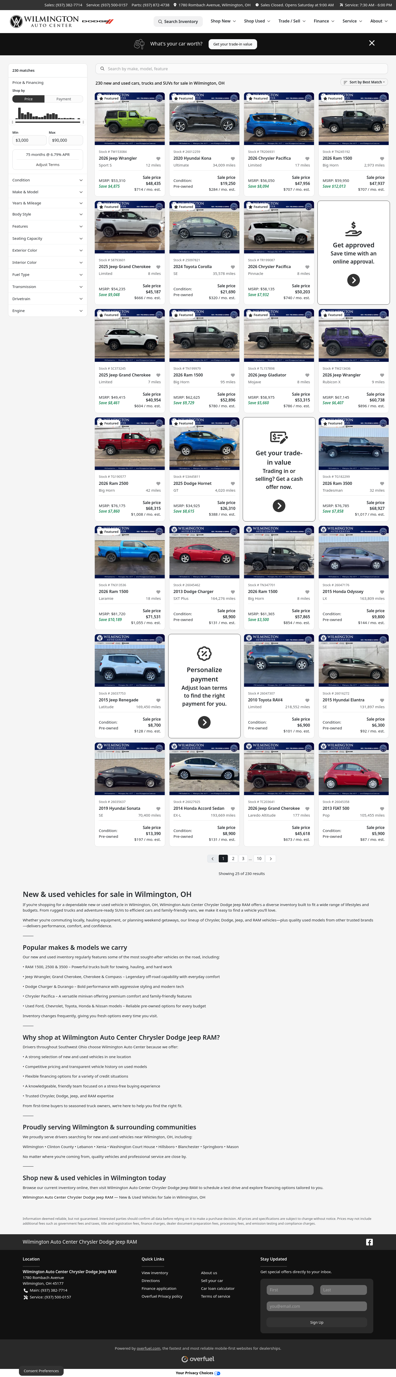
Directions (151, 1280)
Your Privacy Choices (198, 1372)
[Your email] (316, 1306)
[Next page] (270, 859)
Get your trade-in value (232, 44)
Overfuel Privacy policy (162, 1296)
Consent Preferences (41, 1370)
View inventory (155, 1272)
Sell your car (212, 1280)
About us (209, 1272)
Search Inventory (178, 21)
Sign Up (317, 1322)
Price (28, 99)
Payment (64, 99)
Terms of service (215, 1296)
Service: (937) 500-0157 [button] (47, 1297)
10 (259, 858)
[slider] (12, 122)
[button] (212, 5)
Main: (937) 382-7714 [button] (45, 1290)
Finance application (159, 1288)
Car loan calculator (218, 1288)
